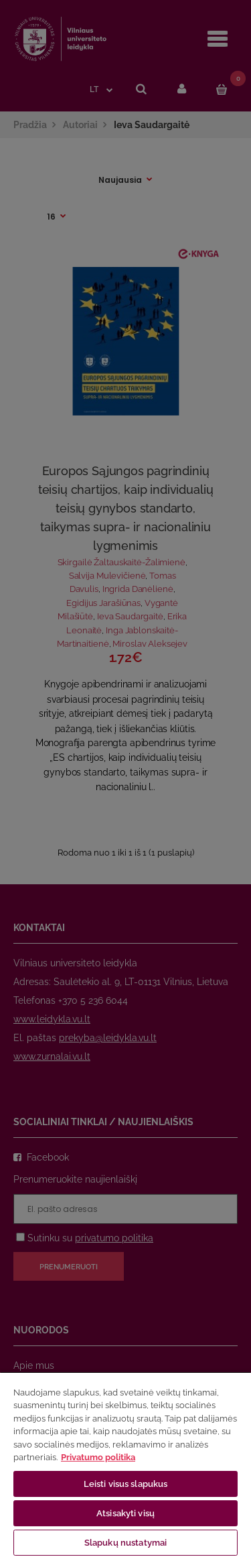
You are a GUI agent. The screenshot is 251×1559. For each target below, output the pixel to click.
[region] (125, 1465)
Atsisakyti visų (125, 1513)
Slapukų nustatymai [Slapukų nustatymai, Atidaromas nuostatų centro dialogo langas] (125, 1543)
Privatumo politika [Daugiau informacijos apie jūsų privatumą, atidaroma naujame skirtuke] (98, 1457)
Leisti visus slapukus (126, 1484)
